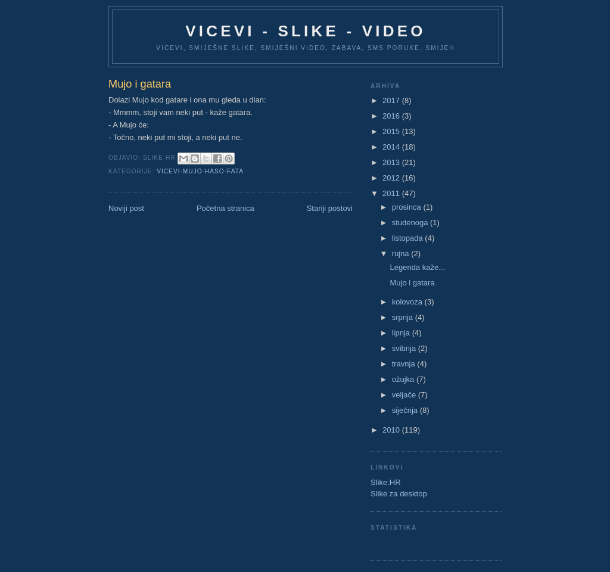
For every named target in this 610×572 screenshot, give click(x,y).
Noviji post (126, 208)
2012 (392, 177)
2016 (392, 115)
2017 (392, 100)
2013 (392, 162)
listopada (408, 238)
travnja (405, 363)
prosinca (408, 207)
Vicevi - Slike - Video (305, 31)
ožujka (404, 379)
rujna (402, 253)
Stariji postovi (330, 208)
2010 (392, 429)
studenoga (411, 222)
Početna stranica (225, 208)
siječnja (406, 410)
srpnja (403, 317)
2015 (392, 131)
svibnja (405, 348)
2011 (392, 193)
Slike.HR (386, 482)
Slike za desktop (399, 493)
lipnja (402, 332)
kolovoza (408, 301)
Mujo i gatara (412, 282)
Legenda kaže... (417, 267)
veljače (405, 394)
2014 (392, 146)
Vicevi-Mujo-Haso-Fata (200, 171)
